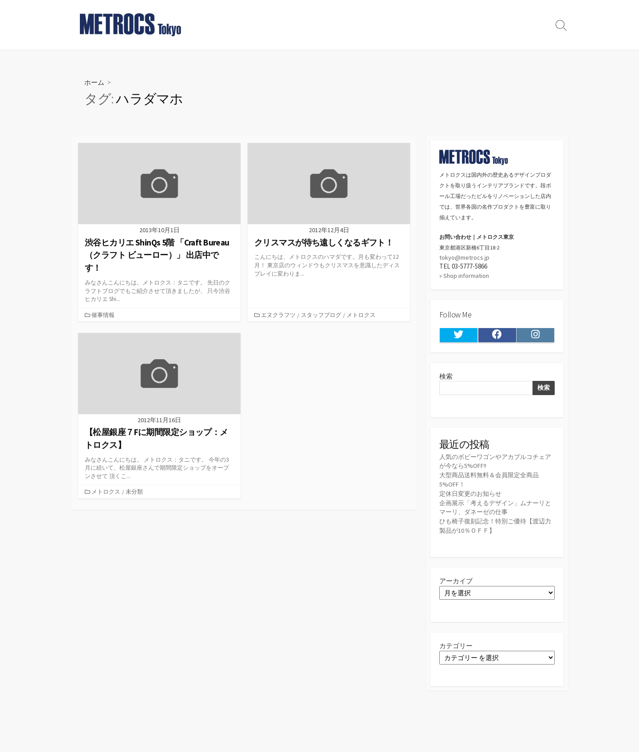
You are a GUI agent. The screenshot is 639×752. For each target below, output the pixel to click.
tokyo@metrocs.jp (464, 257)
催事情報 (103, 315)
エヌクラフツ (279, 315)
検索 (446, 378)
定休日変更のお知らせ (472, 497)
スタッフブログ (322, 315)
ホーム (95, 82)
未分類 (135, 491)
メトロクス (361, 315)
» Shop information (465, 277)
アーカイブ (456, 586)
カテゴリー (456, 650)
